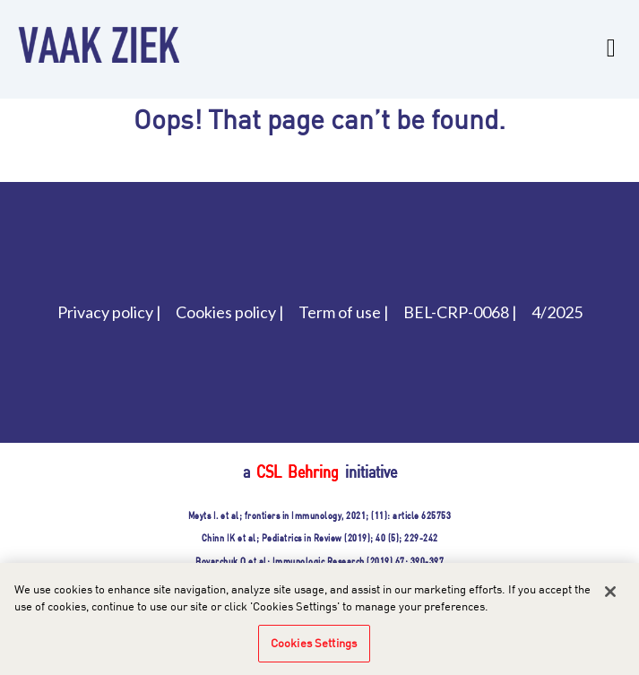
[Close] (610, 600)
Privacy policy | (109, 312)
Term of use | (343, 312)
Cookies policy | (230, 312)
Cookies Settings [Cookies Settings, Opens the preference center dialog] (314, 652)
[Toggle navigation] (611, 44)
